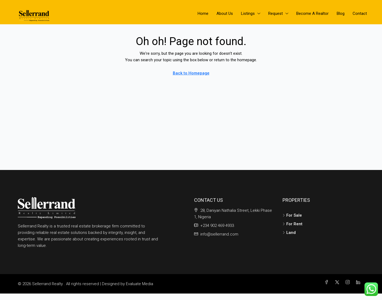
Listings (248, 13)
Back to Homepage (191, 73)
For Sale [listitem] (292, 215)
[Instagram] (349, 282)
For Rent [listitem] (292, 223)
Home (203, 13)
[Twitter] (338, 282)
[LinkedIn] (359, 282)
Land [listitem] (289, 232)
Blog (341, 13)
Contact (360, 13)
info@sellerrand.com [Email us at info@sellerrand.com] (219, 234)
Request (275, 13)
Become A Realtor (312, 13)
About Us (224, 13)
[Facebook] (328, 282)
